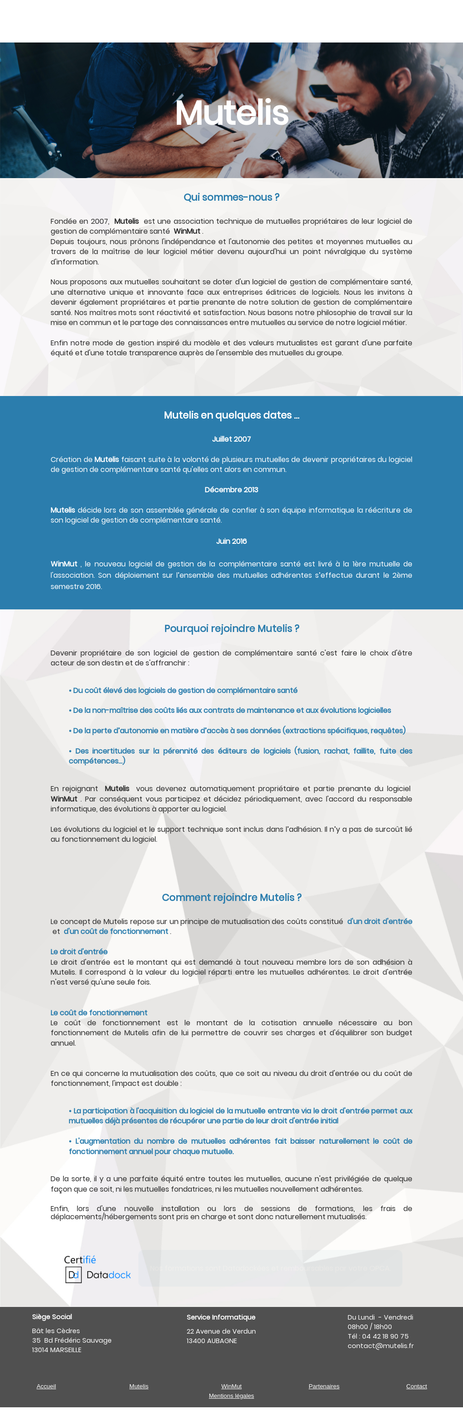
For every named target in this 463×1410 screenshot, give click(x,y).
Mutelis (138, 1386)
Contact (416, 1386)
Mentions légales (231, 1395)
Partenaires (324, 1386)
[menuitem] (122, 21)
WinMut (231, 1386)
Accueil (46, 1386)
